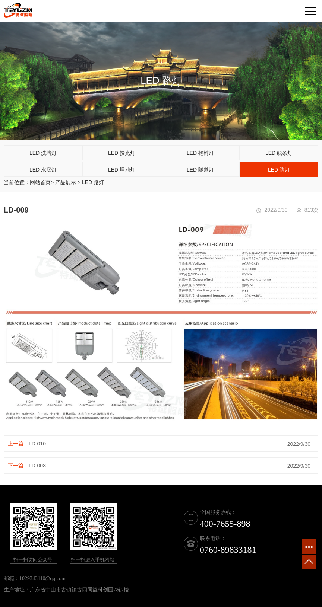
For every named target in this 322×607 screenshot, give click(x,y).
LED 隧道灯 (200, 170)
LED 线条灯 (279, 153)
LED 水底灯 (43, 170)
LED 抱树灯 (200, 153)
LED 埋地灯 (121, 170)
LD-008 (37, 466)
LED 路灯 (279, 170)
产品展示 (65, 182)
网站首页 (40, 182)
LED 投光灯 (121, 153)
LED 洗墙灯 (43, 153)
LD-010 (37, 444)
